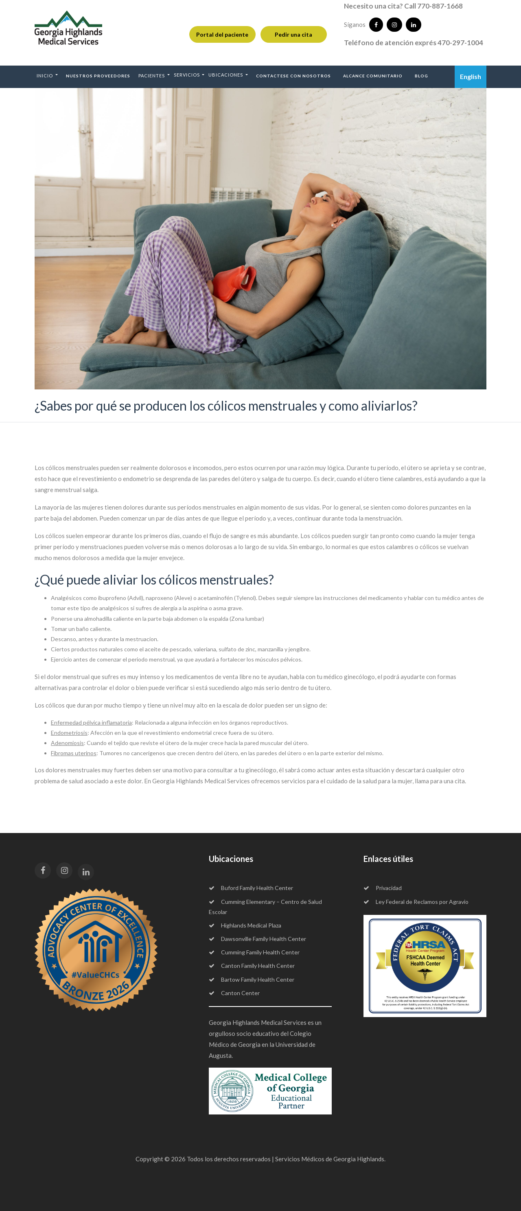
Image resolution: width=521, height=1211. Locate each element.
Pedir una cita (293, 34)
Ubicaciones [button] (226, 74)
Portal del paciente (222, 34)
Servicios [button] (187, 74)
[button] (47, 75)
